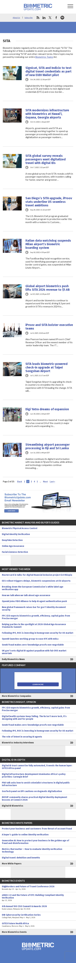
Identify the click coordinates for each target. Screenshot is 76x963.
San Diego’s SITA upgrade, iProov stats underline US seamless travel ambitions (48, 201)
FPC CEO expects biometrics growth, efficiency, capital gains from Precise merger (36, 617)
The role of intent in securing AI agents (22, 736)
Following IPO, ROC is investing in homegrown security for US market (37, 633)
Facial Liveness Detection (15, 552)
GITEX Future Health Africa (38, 924)
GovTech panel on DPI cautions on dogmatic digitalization (32, 791)
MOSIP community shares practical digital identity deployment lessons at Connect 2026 (34, 798)
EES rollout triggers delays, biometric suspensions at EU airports (36, 581)
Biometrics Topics (44, 57)
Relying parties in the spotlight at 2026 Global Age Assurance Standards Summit (34, 625)
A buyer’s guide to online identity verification (25, 834)
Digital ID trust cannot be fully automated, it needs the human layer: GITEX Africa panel (37, 767)
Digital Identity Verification (16, 534)
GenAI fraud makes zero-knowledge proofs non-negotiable (33, 644)
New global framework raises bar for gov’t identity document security (34, 608)
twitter (50, 17)
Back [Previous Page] (19, 481)
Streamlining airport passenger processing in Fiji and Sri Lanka (47, 446)
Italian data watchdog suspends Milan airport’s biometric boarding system (48, 244)
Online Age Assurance (13, 546)
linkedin (44, 17)
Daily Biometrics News (13, 659)
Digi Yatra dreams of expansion (47, 409)
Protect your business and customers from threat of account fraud (37, 828)
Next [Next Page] (45, 481)
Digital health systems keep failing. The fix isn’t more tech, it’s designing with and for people (34, 717)
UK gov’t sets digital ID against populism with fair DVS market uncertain (34, 652)
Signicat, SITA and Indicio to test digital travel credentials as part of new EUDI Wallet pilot (48, 71)
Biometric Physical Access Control (19, 528)
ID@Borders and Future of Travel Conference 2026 (38, 888)
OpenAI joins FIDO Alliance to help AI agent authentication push (34, 601)
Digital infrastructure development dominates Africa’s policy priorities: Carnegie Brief (33, 775)
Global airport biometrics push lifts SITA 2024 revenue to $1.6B (47, 287)
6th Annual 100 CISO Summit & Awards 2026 (38, 907)
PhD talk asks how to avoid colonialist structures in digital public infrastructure (36, 784)
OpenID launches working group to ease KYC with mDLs (30, 639)
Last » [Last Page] (52, 481)
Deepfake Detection (12, 540)
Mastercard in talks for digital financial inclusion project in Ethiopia (37, 575)
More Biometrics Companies (16, 696)
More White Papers (12, 863)
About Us (16, 18)
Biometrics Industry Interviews (18, 742)
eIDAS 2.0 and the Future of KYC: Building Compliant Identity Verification (38, 898)
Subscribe (28, 18)
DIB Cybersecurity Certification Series (38, 916)
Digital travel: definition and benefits (21, 857)
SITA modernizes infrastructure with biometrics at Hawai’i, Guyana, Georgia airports (47, 113)
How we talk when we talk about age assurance (26, 595)
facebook (56, 17)
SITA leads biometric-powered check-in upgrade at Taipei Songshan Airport (46, 367)
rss (38, 17)
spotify (62, 17)
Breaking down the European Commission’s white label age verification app (32, 588)
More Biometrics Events (14, 932)
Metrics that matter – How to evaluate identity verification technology (32, 850)
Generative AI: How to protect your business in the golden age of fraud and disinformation (35, 842)
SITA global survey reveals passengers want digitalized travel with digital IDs (45, 159)
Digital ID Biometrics (12, 805)
